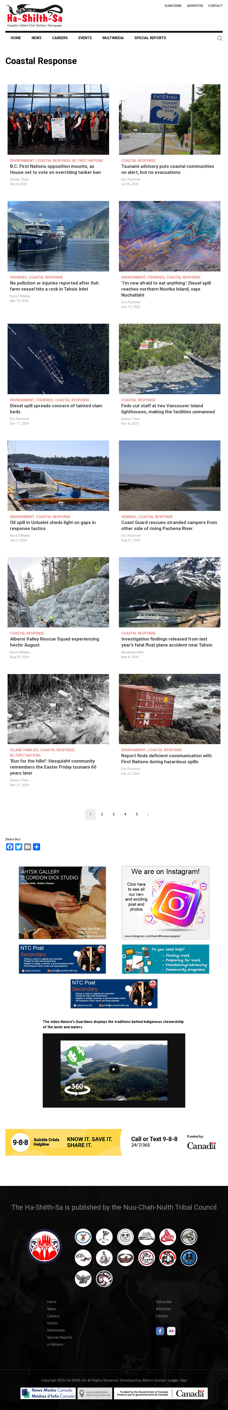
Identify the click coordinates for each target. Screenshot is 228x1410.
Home (16, 38)
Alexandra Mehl (132, 652)
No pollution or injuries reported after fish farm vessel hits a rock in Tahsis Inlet (54, 286)
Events (85, 38)
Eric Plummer (131, 179)
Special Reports (150, 38)
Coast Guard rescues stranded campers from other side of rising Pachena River (169, 525)
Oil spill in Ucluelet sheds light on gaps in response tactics (53, 525)
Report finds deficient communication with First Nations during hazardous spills (166, 758)
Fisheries (18, 277)
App (184, 1380)
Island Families (24, 750)
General (129, 517)
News (36, 38)
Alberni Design (153, 1380)
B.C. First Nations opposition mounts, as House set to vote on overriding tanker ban (55, 169)
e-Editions (55, 1344)
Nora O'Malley (20, 296)
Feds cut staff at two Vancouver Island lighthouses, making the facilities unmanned (168, 408)
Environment (22, 161)
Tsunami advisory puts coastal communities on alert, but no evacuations (167, 169)
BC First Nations (87, 161)
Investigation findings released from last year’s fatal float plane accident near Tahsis (166, 642)
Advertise (195, 6)
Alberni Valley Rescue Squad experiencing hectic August (54, 642)
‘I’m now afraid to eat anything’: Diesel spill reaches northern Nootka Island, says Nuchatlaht (166, 289)
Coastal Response (53, 161)
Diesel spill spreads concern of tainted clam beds (56, 408)
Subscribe (173, 6)
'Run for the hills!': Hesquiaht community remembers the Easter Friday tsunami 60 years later (53, 767)
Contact (215, 6)
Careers (60, 38)
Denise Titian (19, 179)
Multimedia (113, 38)
